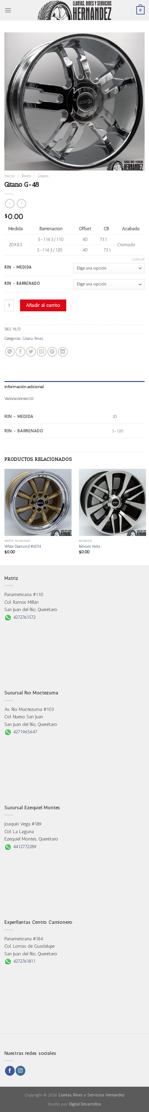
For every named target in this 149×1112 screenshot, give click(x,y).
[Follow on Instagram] (20, 1071)
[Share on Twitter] (31, 352)
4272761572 (20, 617)
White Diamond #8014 (22, 546)
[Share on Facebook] (20, 352)
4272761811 (20, 961)
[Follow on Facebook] (10, 1071)
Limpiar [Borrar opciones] (138, 260)
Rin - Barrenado (22, 284)
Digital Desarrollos (85, 1104)
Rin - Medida (18, 267)
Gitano (43, 175)
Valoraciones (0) (19, 398)
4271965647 (20, 731)
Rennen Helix (89, 546)
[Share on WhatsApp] (10, 352)
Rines (26, 175)
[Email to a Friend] (42, 352)
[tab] (74, 387)
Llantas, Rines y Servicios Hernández (91, 1095)
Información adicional (24, 387)
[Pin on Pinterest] (52, 352)
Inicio (9, 175)
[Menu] (7, 10)
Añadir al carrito (43, 305)
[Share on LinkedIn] (63, 352)
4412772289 (20, 846)
